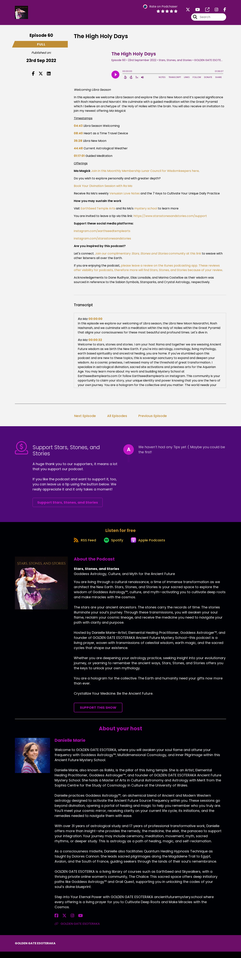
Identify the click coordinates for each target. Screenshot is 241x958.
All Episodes (117, 418)
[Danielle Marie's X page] (61, 922)
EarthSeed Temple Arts (97, 211)
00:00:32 (95, 343)
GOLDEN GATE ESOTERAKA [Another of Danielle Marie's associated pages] (77, 930)
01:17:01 (79, 158)
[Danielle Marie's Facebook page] (56, 922)
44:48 (78, 151)
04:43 (78, 128)
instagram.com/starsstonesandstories (102, 241)
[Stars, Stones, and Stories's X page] (188, 11)
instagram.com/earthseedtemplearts (102, 234)
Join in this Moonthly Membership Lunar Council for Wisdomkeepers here (145, 174)
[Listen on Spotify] (112, 546)
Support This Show (98, 714)
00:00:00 (95, 322)
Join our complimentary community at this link (147, 256)
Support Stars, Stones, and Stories (67, 505)
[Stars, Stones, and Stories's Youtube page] (195, 11)
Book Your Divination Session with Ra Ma (103, 189)
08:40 (78, 136)
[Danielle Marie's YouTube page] (70, 922)
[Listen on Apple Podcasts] (150, 546)
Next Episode (85, 418)
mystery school (145, 211)
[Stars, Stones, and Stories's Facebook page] (222, 11)
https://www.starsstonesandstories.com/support (170, 219)
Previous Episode (152, 418)
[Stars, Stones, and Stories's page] (205, 11)
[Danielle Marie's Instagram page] (65, 922)
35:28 (78, 143)
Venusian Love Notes (124, 196)
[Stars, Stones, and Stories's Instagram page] (214, 11)
